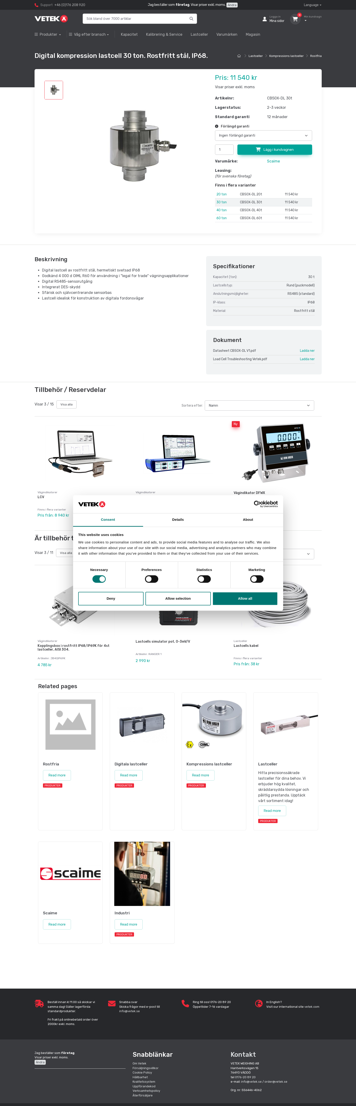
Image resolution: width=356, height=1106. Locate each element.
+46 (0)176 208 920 (69, 5)
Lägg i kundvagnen (275, 150)
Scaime (273, 161)
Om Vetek (139, 1063)
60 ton (221, 218)
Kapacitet (129, 34)
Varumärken (226, 34)
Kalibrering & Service (164, 34)
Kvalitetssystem (144, 1081)
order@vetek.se (275, 1081)
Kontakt (243, 1054)
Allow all (245, 598)
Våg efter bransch (87, 34)
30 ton (221, 202)
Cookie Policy (142, 1072)
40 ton (221, 210)
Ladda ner (307, 351)
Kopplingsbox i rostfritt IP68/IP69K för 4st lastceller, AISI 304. (73, 648)
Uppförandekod (144, 1086)
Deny (111, 598)
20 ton (221, 194)
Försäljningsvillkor (146, 1068)
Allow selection (178, 598)
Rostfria (316, 56)
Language (311, 5)
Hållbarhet (140, 1077)
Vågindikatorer (47, 492)
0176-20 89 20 (245, 1077)
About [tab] (248, 519)
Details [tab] (178, 519)
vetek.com (311, 1006)
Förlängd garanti (232, 126)
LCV (41, 497)
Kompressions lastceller (286, 56)
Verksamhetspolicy (146, 1090)
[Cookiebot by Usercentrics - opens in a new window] (257, 504)
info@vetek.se (129, 1011)
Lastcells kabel (246, 646)
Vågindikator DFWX (249, 493)
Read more (57, 775)
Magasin (253, 34)
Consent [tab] (108, 519)
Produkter (46, 34)
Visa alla (66, 404)
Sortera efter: (192, 406)
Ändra (232, 5)
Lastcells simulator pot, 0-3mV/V (163, 642)
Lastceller (199, 34)
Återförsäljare (143, 1095)
